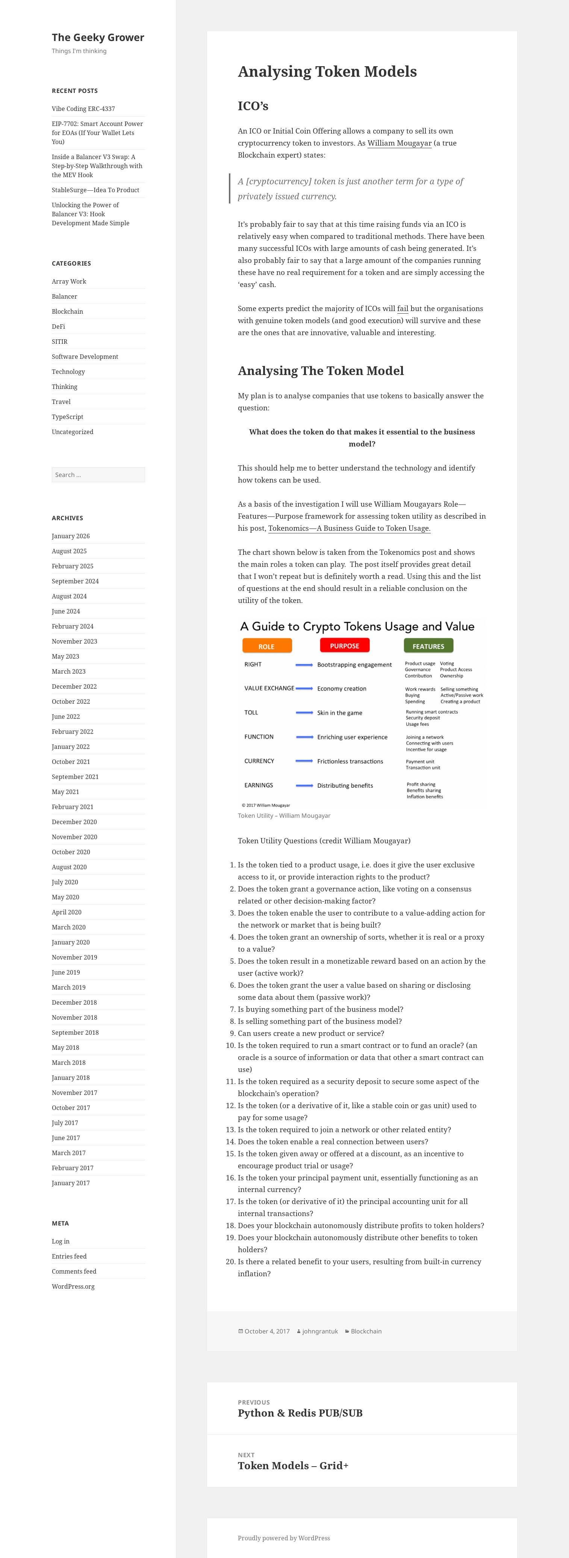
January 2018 (71, 1078)
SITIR (60, 341)
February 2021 (73, 807)
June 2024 (66, 611)
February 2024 (73, 626)
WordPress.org (73, 1286)
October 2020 (71, 852)
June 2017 (66, 1138)
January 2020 (71, 942)
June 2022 (66, 716)
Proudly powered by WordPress (284, 1538)
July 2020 (65, 882)
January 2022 (71, 747)
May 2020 (65, 897)
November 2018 (74, 1017)
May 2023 (65, 656)
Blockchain (67, 311)
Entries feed (69, 1256)
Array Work (69, 281)
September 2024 (75, 581)
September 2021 (75, 777)
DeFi (58, 326)
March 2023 (69, 671)
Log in (61, 1241)
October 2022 (71, 701)
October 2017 (71, 1108)
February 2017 (73, 1168)
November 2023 (74, 641)
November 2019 (74, 957)
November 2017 (74, 1093)
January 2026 (71, 536)
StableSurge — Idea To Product (95, 190)
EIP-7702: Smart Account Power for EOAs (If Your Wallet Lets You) (97, 133)
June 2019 (66, 972)
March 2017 (69, 1153)
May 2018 (65, 1047)
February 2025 (73, 566)
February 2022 (73, 731)
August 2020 (69, 867)
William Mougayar (400, 143)
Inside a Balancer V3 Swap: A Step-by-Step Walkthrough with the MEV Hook (97, 166)
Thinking (64, 387)
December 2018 (74, 1002)
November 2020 (74, 837)
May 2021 (65, 792)
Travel (61, 402)
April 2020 (67, 912)
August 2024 (69, 596)
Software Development (85, 356)
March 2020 (69, 927)
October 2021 (71, 762)
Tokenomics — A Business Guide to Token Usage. (349, 528)
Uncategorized (73, 432)
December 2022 (74, 686)
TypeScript (67, 417)
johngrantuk (320, 1331)
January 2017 (71, 1183)
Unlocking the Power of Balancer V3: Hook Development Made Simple (91, 214)
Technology (68, 371)
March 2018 (69, 1062)
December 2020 (74, 822)
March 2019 (69, 987)
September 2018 (75, 1032)
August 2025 (69, 551)
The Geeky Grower (98, 37)
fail (403, 308)
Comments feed (74, 1271)
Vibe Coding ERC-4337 (83, 109)
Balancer (64, 296)
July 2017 (65, 1123)
